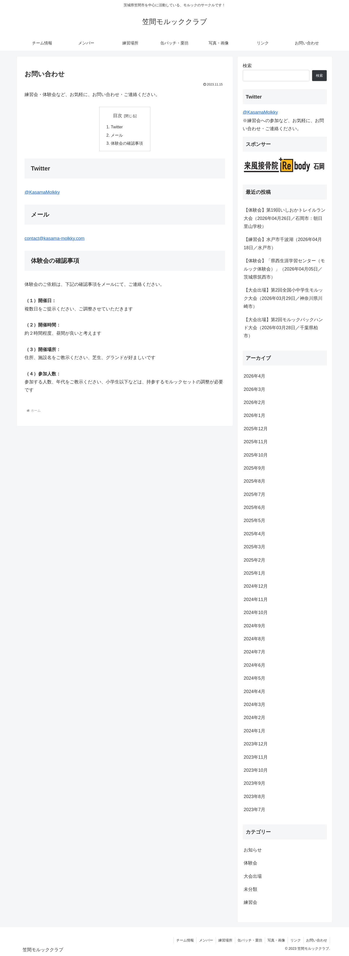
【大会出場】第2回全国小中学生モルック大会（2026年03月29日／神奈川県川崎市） (283, 298)
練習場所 (225, 940)
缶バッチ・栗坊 (250, 940)
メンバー (206, 940)
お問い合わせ (316, 940)
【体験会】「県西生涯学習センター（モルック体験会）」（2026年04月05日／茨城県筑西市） (284, 269)
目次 (117, 115)
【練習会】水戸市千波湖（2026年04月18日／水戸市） (283, 243)
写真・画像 (276, 940)
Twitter (117, 127)
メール (117, 135)
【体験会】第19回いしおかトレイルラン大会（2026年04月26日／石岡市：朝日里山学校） (284, 218)
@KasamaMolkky (42, 192)
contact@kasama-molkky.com (54, 238)
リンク (295, 940)
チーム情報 (185, 940)
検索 (247, 65)
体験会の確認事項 (127, 143)
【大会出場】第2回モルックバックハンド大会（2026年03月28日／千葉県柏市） (283, 327)
